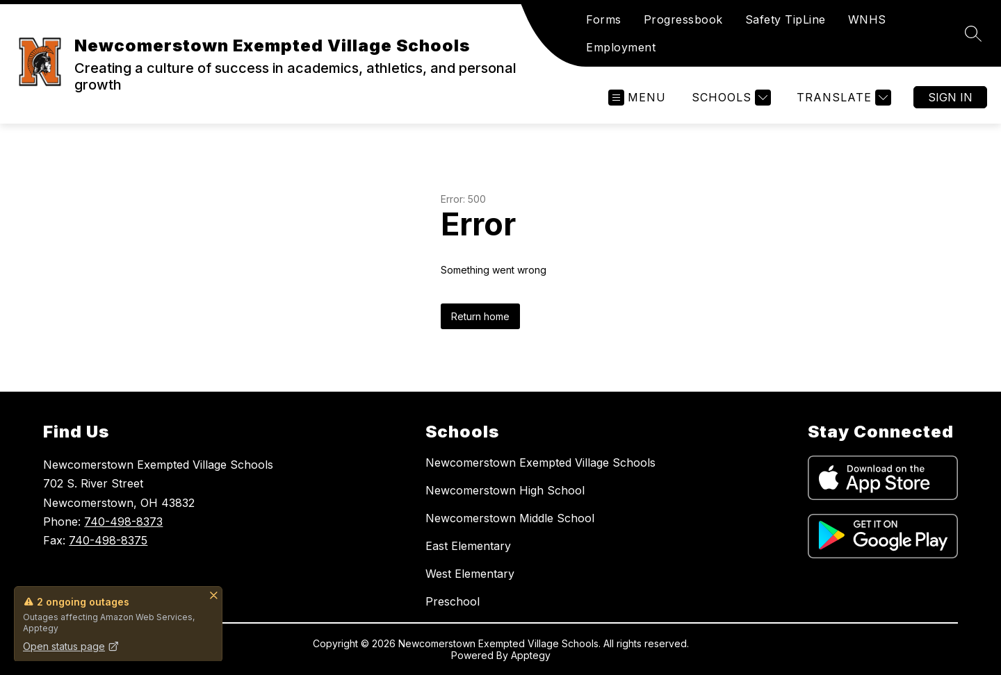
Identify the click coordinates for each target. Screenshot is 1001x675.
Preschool (452, 601)
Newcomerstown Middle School (509, 518)
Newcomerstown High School (505, 490)
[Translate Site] (842, 97)
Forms (603, 19)
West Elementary (469, 574)
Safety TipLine (785, 19)
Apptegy (531, 655)
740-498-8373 (123, 521)
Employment (621, 47)
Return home (480, 316)
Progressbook (683, 19)
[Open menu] (637, 97)
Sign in (950, 97)
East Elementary (468, 546)
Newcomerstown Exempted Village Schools (540, 462)
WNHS (867, 19)
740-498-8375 (108, 540)
